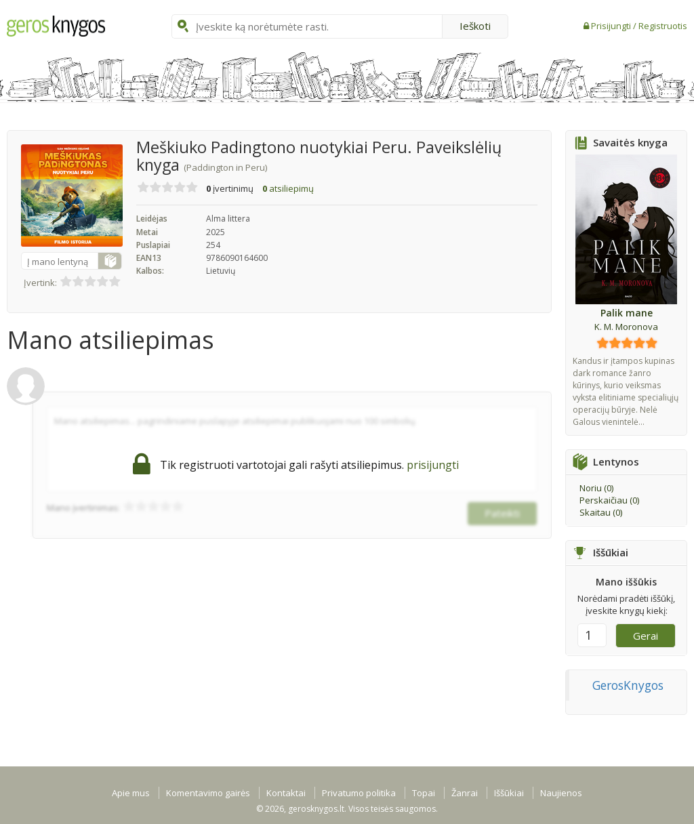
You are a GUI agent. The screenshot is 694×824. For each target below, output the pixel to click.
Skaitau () (600, 512)
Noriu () (596, 488)
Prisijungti (612, 26)
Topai (423, 793)
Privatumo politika (359, 793)
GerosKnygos (628, 685)
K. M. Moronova (626, 327)
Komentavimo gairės (208, 793)
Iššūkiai (509, 793)
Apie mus (131, 793)
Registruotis (662, 26)
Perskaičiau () (609, 500)
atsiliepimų (288, 188)
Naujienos (561, 793)
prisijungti (433, 464)
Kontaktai (286, 793)
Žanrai (464, 793)
